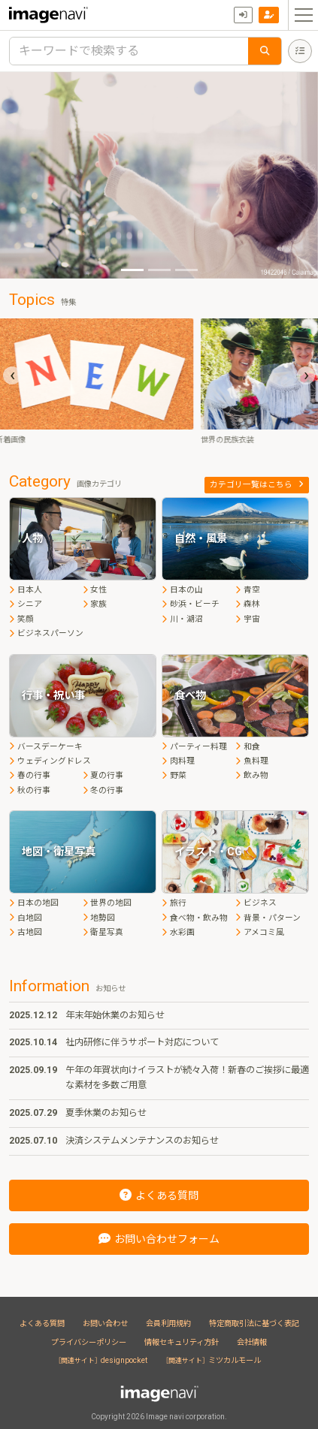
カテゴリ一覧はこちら (257, 485)
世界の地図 (107, 903)
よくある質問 (42, 1323)
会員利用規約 (168, 1323)
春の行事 (29, 775)
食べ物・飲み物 (195, 918)
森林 (247, 604)
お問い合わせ (105, 1323)
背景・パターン (268, 918)
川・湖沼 (182, 619)
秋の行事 (29, 790)
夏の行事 (103, 775)
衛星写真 (103, 932)
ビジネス (256, 903)
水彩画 (178, 932)
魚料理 (251, 761)
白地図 (25, 918)
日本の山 (182, 590)
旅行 (174, 903)
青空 (247, 590)
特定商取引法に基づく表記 (254, 1323)
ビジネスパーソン (46, 633)
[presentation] (12, 375)
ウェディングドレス (50, 761)
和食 (247, 747)
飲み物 (251, 775)
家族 (95, 604)
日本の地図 (34, 903)
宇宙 (247, 619)
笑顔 (21, 619)
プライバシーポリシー (88, 1342)
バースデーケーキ (46, 747)
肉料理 (178, 761)
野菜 (174, 775)
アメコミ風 (259, 932)
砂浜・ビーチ (191, 604)
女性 (95, 590)
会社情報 (252, 1342)
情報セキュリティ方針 (181, 1342)
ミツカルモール (213, 1360)
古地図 (25, 932)
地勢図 (99, 918)
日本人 (25, 590)
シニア (25, 604)
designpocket (102, 1360)
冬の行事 (103, 790)
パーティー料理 (194, 747)
